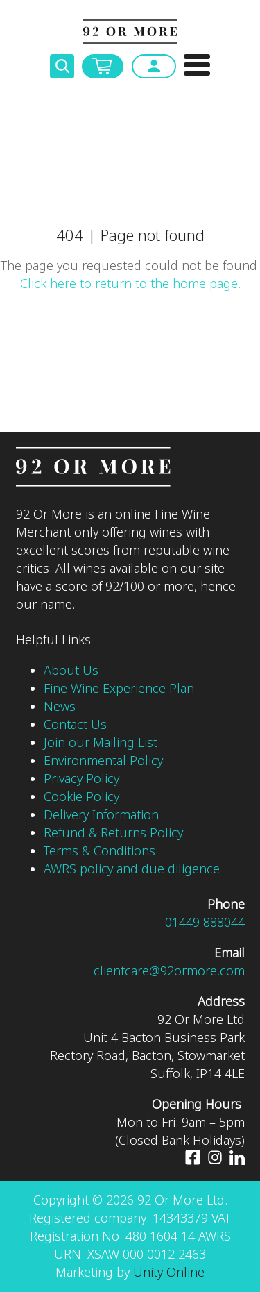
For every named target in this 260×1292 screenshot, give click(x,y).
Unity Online (169, 1273)
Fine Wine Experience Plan (119, 689)
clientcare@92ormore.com (169, 971)
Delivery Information (103, 815)
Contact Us (75, 725)
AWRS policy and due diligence (132, 869)
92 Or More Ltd (130, 31)
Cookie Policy (81, 797)
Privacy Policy (81, 779)
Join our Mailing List (100, 743)
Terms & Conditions (99, 851)
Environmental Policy (103, 761)
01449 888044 (205, 923)
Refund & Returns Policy (113, 833)
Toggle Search (62, 66)
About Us (71, 671)
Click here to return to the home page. (130, 284)
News (60, 707)
